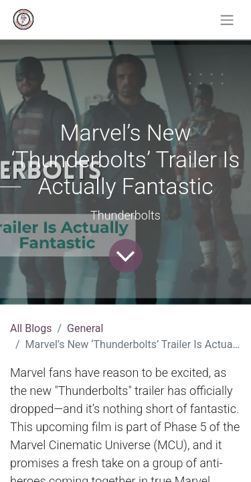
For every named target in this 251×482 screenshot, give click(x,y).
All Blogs (31, 328)
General (85, 328)
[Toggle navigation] (227, 19)
